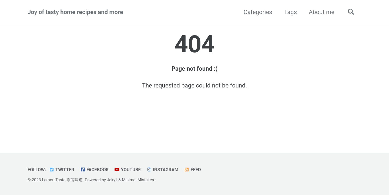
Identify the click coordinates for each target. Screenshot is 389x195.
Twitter (61, 169)
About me (321, 12)
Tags (290, 12)
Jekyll (112, 179)
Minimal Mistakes (138, 179)
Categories (258, 12)
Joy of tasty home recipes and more (75, 12)
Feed (192, 169)
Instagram (162, 169)
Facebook (94, 169)
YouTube (127, 169)
